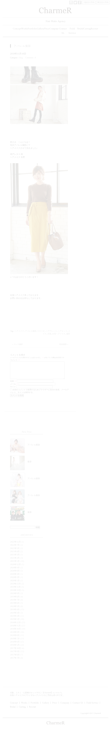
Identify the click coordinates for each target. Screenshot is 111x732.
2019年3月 (15, 616)
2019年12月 (15, 587)
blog (21, 58)
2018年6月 (15, 645)
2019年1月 (15, 623)
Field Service (72, 31)
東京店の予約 (103, 2)
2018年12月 (15, 626)
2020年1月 (15, 584)
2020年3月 (15, 577)
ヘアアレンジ (51, 331)
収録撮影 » (63, 344)
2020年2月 (15, 581)
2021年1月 (15, 565)
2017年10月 (15, 652)
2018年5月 (15, 648)
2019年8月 (15, 600)
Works (24, 29)
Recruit (94, 29)
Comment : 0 (30, 58)
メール (14, 387)
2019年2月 (15, 619)
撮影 (68, 334)
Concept (17, 29)
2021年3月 (15, 558)
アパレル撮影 (22, 45)
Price (46, 29)
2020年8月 (15, 574)
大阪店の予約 (89, 2)
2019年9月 (15, 597)
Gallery (40, 29)
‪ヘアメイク (19, 331)
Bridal (80, 29)
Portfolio (32, 29)
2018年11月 (15, 629)
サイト (13, 390)
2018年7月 (15, 642)
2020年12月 (15, 568)
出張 (49, 334)
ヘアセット (62, 331)
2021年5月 (15, 552)
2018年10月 (15, 632)
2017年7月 (15, 661)
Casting (87, 29)
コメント (15, 360)
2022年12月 (15, 545)
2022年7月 (15, 548)
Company (54, 29)
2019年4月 (15, 613)
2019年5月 (15, 610)
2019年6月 (15, 606)
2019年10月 (15, 594)
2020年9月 (15, 571)
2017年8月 (15, 658)
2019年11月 (15, 590)
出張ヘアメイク (58, 334)
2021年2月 (15, 561)
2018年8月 (15, 639)
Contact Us (63, 31)
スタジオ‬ (41, 331)
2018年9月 (15, 636)
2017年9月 (15, 655)
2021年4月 (15, 555)
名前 (13, 384)
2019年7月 (15, 603)
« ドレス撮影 (17, 344)
